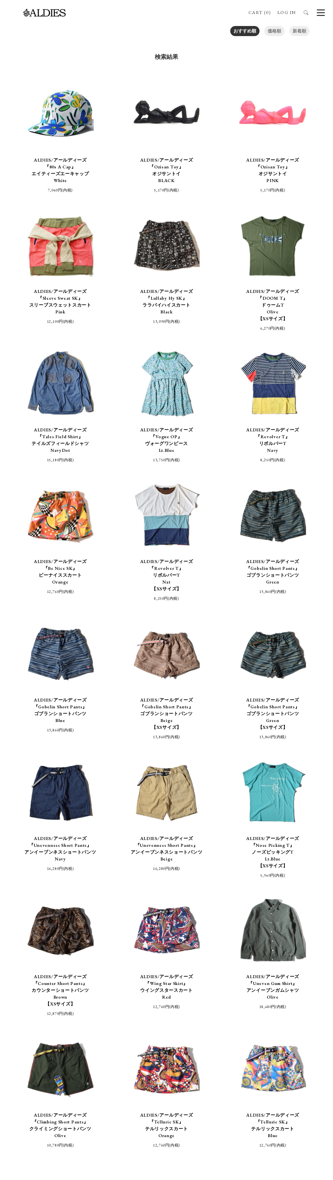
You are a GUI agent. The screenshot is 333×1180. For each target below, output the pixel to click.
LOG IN (286, 12)
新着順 (299, 31)
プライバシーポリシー (198, 1003)
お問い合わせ (247, 1003)
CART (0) (259, 12)
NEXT (241, 891)
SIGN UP (166, 1122)
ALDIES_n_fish (87, 1051)
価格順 (274, 31)
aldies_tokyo (212, 1051)
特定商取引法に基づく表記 (99, 1003)
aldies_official (181, 1051)
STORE (153, 989)
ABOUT (182, 989)
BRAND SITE (216, 989)
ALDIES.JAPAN (274, 1051)
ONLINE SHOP (118, 989)
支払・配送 (151, 1003)
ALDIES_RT (122, 1051)
